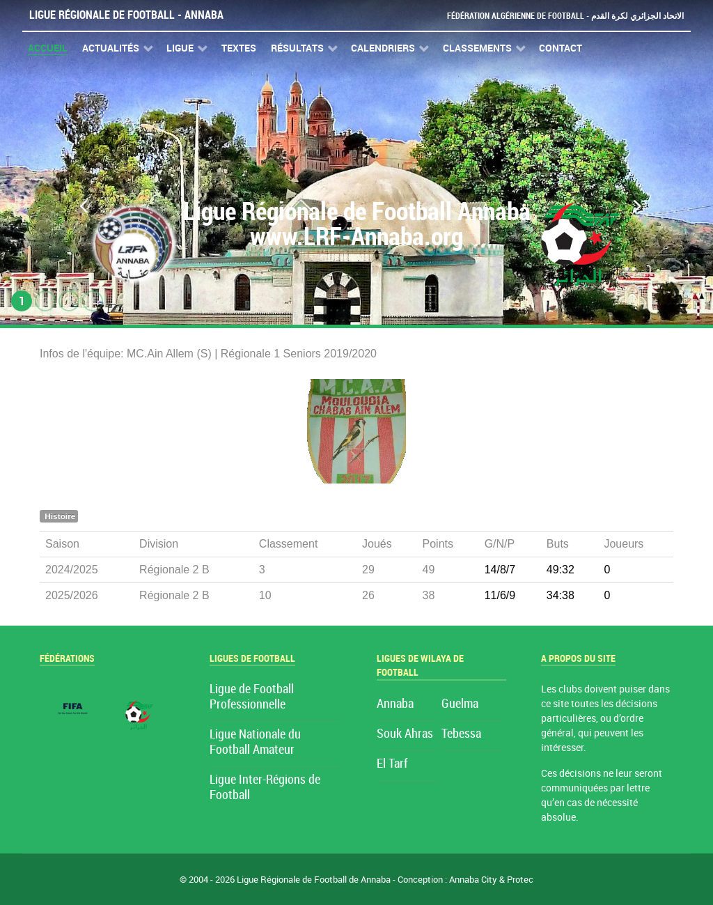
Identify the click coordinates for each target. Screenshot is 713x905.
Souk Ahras (405, 734)
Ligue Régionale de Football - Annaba (126, 15)
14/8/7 (500, 569)
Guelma (459, 704)
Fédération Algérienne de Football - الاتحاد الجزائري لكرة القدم (560, 15)
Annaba (395, 704)
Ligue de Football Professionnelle (252, 697)
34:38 (560, 595)
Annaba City (473, 879)
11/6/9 (500, 595)
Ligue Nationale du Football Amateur (255, 742)
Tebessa (461, 734)
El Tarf (392, 764)
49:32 (560, 569)
